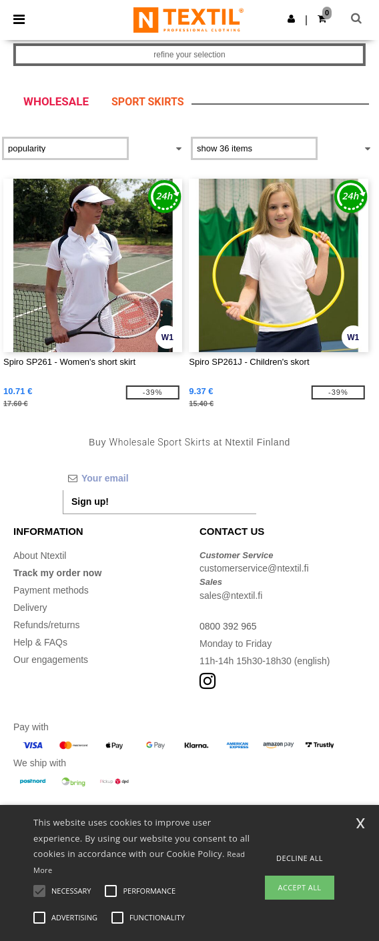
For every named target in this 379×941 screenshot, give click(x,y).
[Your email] (159, 478)
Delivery (30, 607)
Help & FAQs (40, 642)
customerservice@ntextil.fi (254, 568)
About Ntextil (39, 555)
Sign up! (90, 501)
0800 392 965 (228, 626)
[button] (291, 18)
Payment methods (51, 590)
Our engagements (50, 659)
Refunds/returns (46, 625)
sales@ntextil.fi (231, 595)
